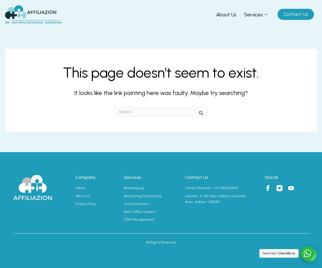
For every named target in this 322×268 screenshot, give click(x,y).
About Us (225, 15)
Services (255, 15)
